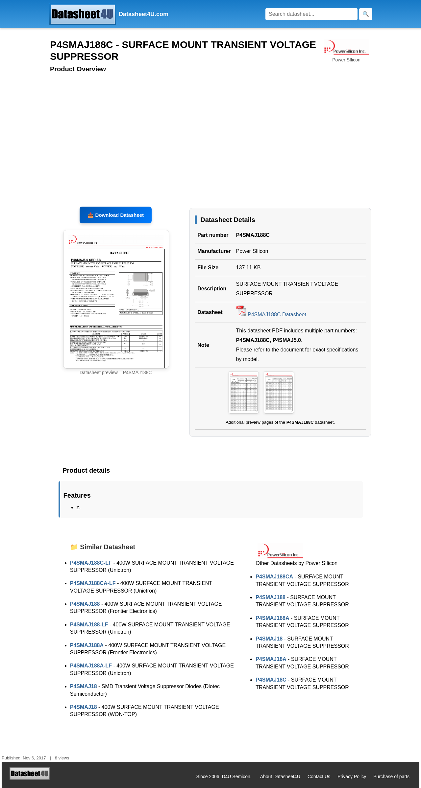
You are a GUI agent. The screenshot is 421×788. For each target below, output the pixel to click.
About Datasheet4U (280, 776)
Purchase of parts (391, 776)
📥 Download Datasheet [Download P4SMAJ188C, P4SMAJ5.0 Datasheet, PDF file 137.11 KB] (115, 215)
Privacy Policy (351, 776)
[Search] (311, 14)
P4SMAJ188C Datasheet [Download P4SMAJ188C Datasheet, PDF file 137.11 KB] (271, 314)
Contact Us (319, 776)
